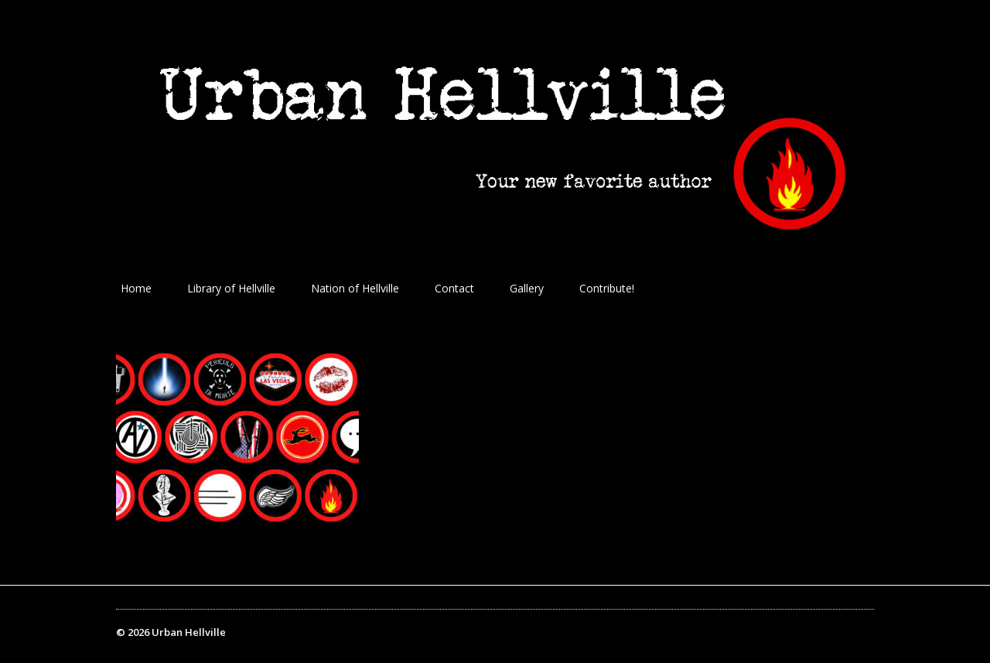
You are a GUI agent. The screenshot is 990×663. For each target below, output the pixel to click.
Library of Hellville (231, 288)
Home (136, 288)
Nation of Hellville (355, 288)
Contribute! (606, 288)
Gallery (527, 288)
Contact (454, 288)
